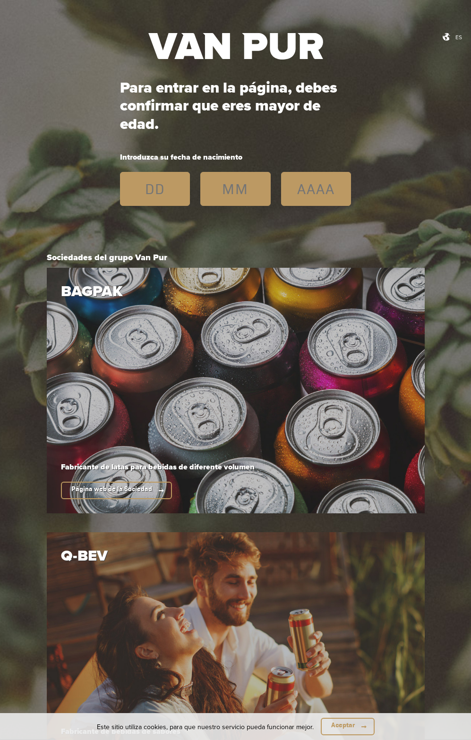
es (458, 37)
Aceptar (343, 725)
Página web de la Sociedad (111, 489)
